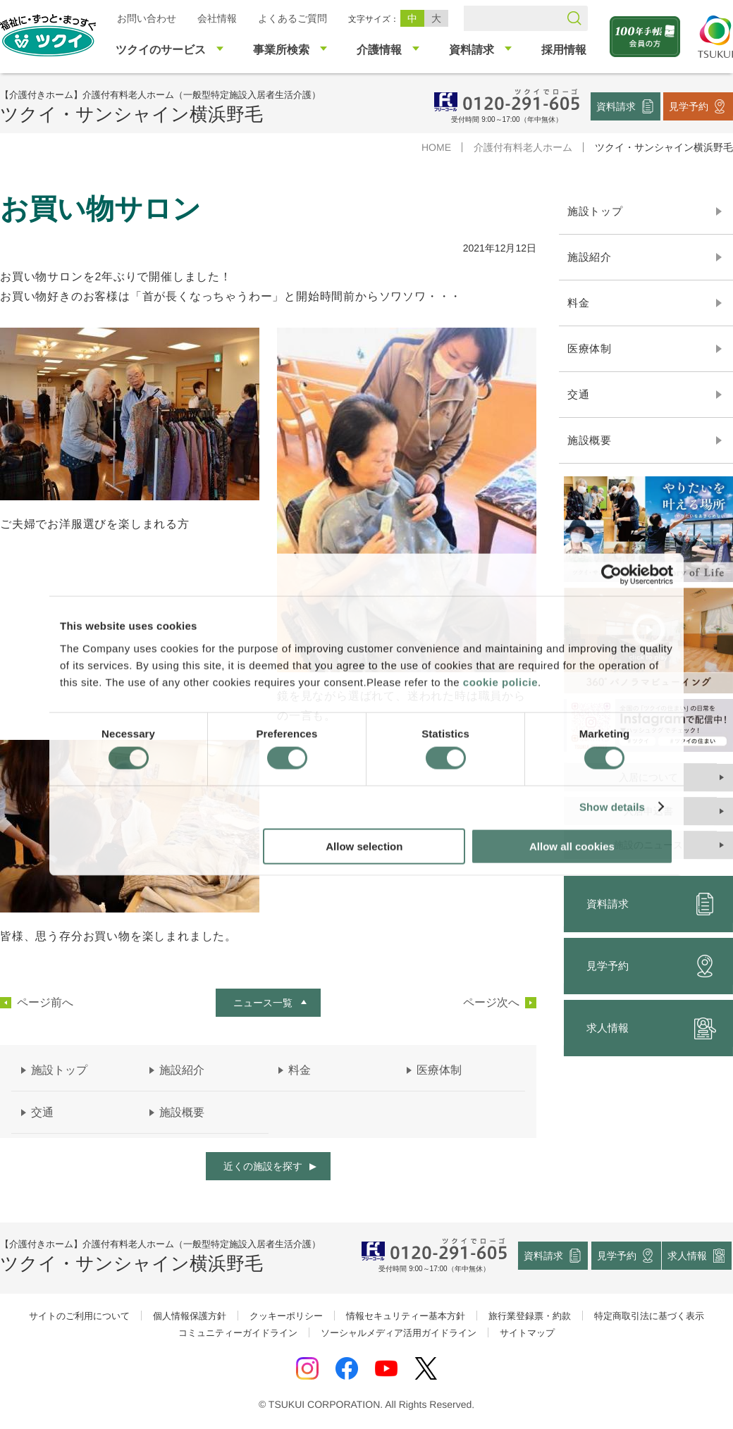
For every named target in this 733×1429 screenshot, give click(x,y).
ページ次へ (491, 1002)
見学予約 (688, 105)
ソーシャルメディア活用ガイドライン (398, 1333)
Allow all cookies (572, 846)
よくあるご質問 (292, 18)
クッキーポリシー (286, 1316)
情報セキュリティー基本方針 (405, 1316)
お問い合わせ (146, 18)
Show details (612, 807)
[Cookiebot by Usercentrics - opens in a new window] (611, 575)
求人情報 (688, 1255)
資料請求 (616, 105)
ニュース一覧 (262, 1002)
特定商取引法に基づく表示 (649, 1316)
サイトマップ (527, 1333)
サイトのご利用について (79, 1316)
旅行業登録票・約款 (529, 1316)
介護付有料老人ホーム (523, 147)
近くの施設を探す (262, 1166)
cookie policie (500, 682)
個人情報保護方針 (189, 1316)
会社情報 (217, 18)
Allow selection (364, 846)
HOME (436, 147)
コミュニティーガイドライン (237, 1333)
